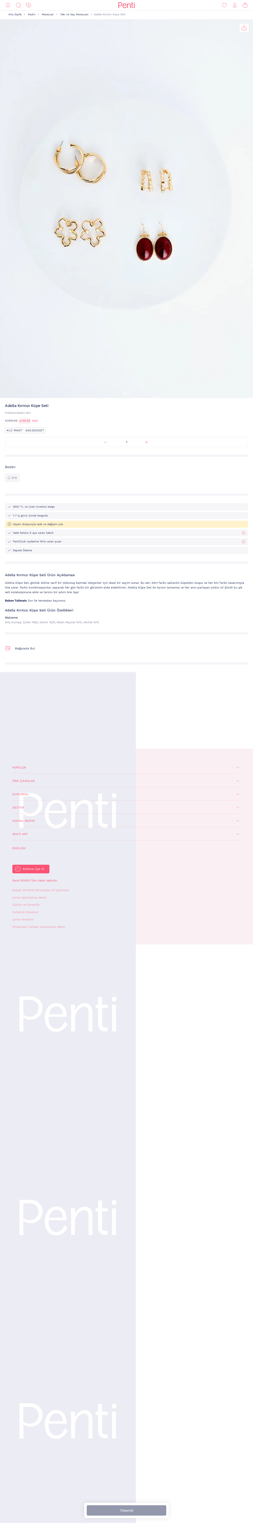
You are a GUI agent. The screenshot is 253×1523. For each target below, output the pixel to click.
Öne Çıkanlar (23, 781)
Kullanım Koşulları (25, 912)
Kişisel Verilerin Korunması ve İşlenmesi (40, 890)
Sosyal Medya (23, 821)
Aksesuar (48, 14)
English (19, 848)
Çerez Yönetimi (22, 919)
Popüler (19, 767)
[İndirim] (29, 5)
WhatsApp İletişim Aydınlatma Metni (38, 927)
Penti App (19, 834)
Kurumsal (20, 794)
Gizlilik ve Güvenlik (26, 904)
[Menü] (8, 5)
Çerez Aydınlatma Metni (29, 897)
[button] (125, 394)
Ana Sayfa (14, 14)
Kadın (31, 14)
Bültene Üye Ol (33, 869)
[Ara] (18, 5)
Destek (18, 807)
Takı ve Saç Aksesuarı (74, 14)
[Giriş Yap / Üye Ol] (235, 5)
